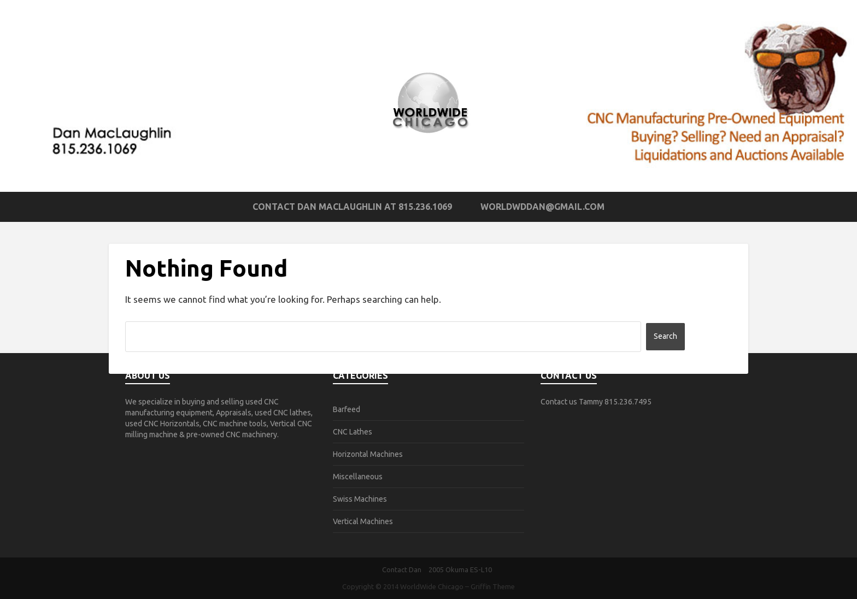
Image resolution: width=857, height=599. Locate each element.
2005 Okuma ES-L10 (460, 569)
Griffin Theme (493, 586)
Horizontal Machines (368, 454)
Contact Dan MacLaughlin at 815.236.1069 (352, 207)
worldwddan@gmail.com (542, 207)
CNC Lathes (352, 431)
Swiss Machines (360, 499)
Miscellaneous (358, 476)
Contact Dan (401, 569)
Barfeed (346, 409)
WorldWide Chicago (431, 586)
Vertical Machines (363, 521)
